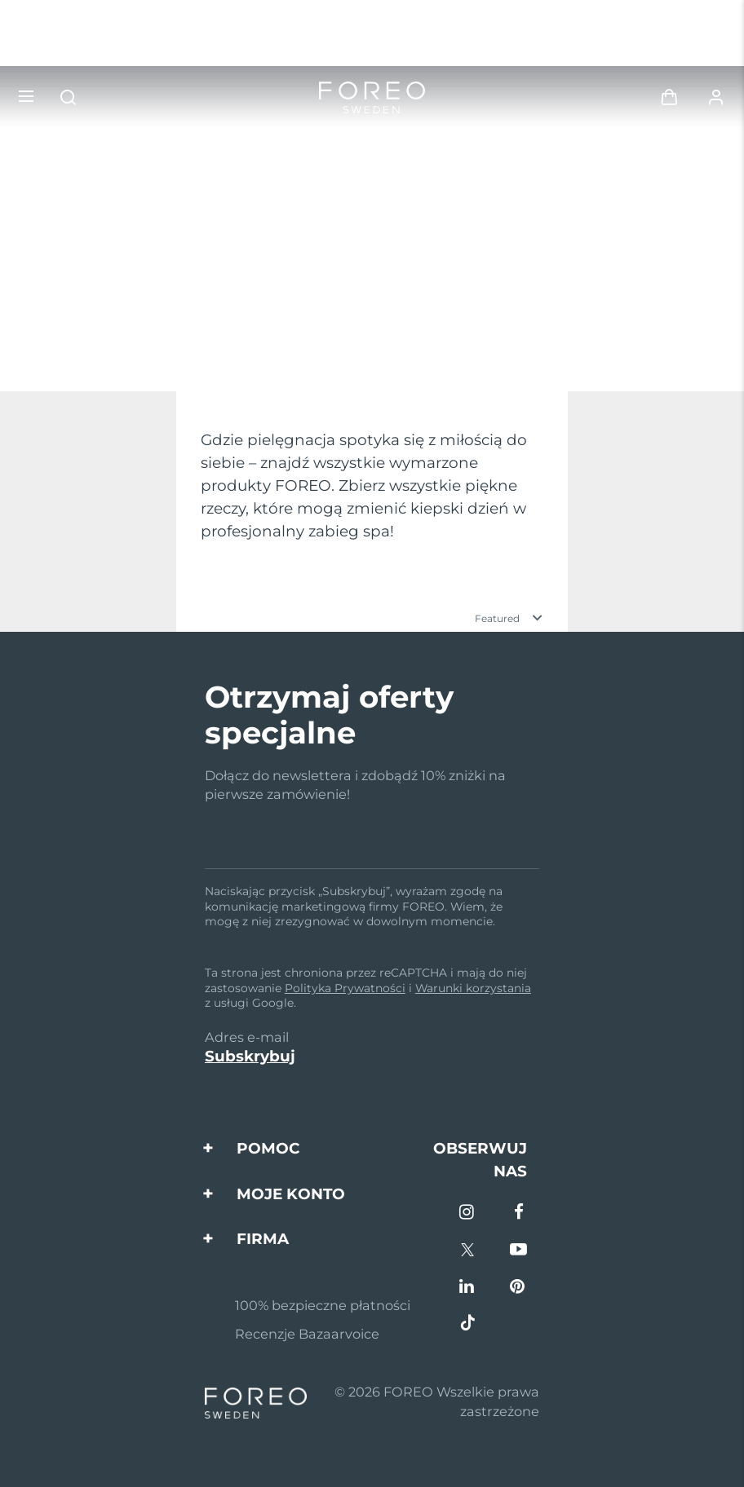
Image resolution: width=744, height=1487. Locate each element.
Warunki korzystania (473, 988)
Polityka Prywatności (345, 988)
